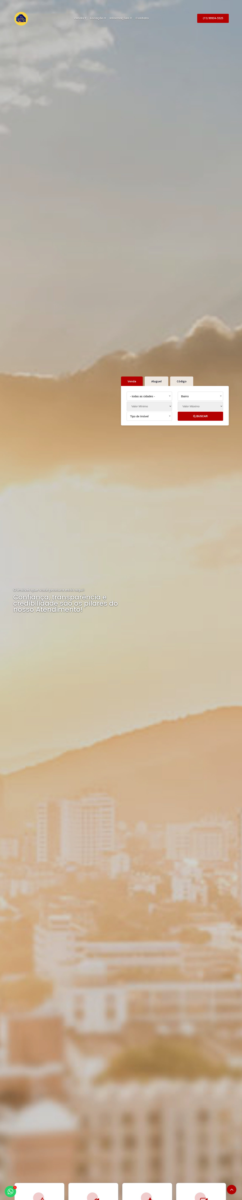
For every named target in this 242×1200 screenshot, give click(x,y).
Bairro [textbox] (185, 396)
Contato (142, 18)
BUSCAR (200, 416)
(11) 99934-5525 (213, 18)
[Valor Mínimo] (149, 406)
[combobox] (149, 396)
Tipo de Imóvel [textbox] (139, 416)
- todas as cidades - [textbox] (142, 396)
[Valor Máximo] (200, 406)
